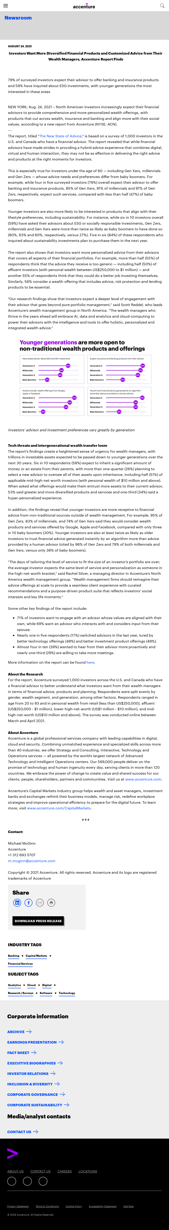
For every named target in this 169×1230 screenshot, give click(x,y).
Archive (16, 1031)
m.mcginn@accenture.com (31, 860)
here (90, 662)
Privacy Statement (18, 1206)
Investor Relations (27, 1073)
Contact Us (19, 1131)
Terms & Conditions (47, 1206)
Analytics (14, 985)
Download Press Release (38, 921)
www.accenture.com (143, 779)
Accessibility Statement (103, 1206)
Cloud (31, 985)
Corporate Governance (32, 1094)
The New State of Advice (60, 135)
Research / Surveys (20, 993)
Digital (47, 985)
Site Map (128, 1206)
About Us (15, 1171)
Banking (13, 955)
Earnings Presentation (32, 1041)
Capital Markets (36, 955)
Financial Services (20, 963)
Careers (64, 1171)
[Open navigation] (5, 6)
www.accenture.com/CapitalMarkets (59, 808)
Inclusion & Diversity (30, 1083)
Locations (88, 1171)
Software (46, 993)
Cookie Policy (74, 1206)
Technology (67, 993)
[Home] (84, 6)
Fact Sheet (18, 1052)
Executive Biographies (31, 1062)
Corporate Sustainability (34, 1104)
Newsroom (18, 17)
